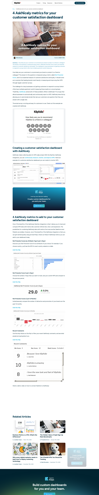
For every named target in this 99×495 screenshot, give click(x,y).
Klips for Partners (58, 3)
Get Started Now (80, 3)
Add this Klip (16, 250)
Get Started (38, 205)
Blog (14, 8)
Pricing (44, 3)
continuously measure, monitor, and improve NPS (40, 157)
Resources (50, 3)
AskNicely (22, 92)
